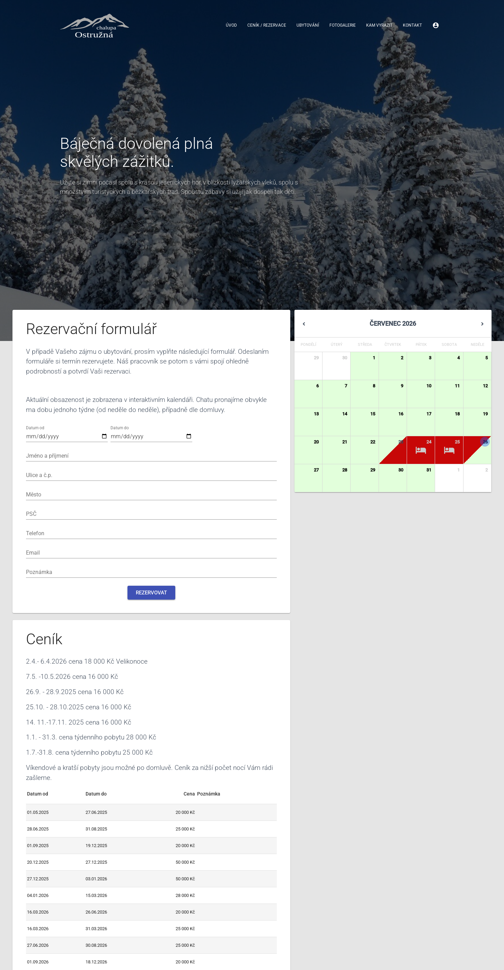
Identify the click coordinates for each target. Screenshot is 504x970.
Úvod (231, 25)
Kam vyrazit (379, 25)
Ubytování (308, 25)
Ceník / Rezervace (266, 25)
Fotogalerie (342, 25)
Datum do (119, 428)
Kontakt (412, 25)
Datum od (35, 428)
